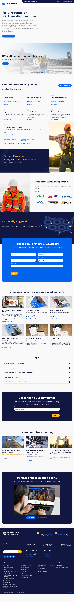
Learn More (6, 173)
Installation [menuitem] (23, 579)
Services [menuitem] (55, 5)
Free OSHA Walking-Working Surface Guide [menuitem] (44, 577)
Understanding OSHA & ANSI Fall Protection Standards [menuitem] (45, 574)
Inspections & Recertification (11, 151)
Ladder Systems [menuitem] (6, 581)
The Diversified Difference (22, 39)
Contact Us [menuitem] (26, 1)
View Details (6, 112)
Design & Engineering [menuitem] (25, 575)
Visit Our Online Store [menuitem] (67, 1)
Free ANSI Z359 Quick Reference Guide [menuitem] (45, 580)
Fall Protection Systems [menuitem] (37, 5)
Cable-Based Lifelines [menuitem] (8, 575)
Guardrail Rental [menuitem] (24, 585)
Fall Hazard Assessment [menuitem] (26, 573)
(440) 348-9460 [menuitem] (33, 1)
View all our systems (65, 93)
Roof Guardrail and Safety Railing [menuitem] (10, 592)
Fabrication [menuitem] (23, 577)
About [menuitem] (58, 1)
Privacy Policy (68, 600)
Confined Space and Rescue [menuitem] (9, 579)
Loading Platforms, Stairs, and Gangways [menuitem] (10, 584)
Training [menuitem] (22, 581)
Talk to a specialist (8, 39)
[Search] (67, 4)
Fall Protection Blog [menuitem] (60, 573)
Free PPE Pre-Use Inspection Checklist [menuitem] (44, 583)
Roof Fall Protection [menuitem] (7, 590)
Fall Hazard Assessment (10, 146)
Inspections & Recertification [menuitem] (27, 583)
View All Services (8, 142)
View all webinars (6, 329)
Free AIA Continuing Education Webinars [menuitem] (45, 588)
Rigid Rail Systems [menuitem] (7, 588)
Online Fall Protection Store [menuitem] (62, 575)
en (71, 4)
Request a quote (61, 542)
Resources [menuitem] (62, 5)
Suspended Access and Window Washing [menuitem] (10, 595)
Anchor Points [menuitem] (6, 573)
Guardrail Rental (25, 151)
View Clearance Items (42, 525)
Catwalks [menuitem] (5, 577)
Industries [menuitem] (48, 5)
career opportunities (47, 542)
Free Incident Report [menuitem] (42, 585)
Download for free (30, 326)
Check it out (31, 525)
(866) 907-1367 (29, 564)
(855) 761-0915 (46, 564)
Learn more (5, 239)
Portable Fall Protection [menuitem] (8, 586)
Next (14, 280)
